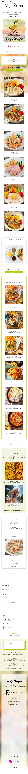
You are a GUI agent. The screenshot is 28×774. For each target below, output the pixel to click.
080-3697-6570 (15, 693)
